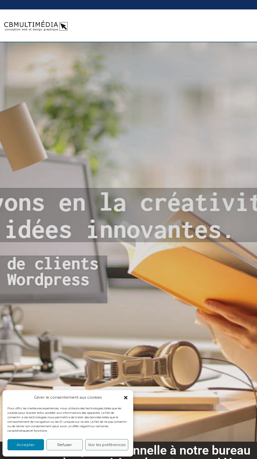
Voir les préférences (107, 444)
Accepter (26, 444)
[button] (125, 397)
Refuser (64, 444)
